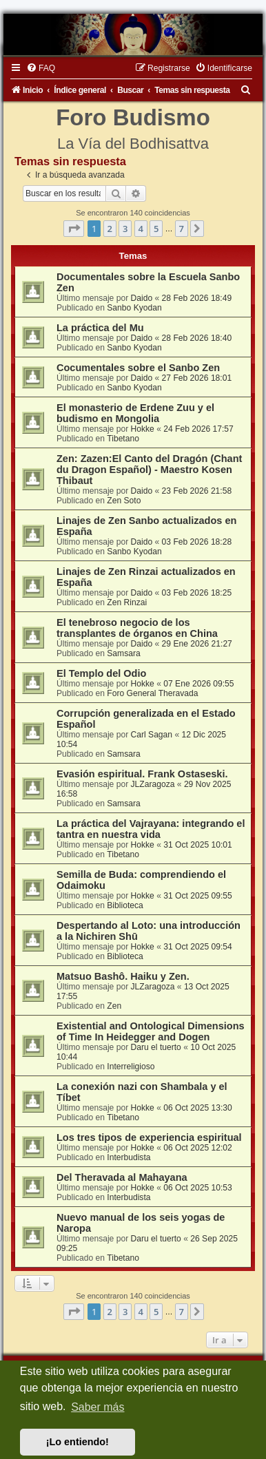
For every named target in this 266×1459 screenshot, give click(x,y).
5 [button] (156, 228)
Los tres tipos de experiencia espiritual (149, 1137)
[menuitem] (40, 68)
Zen (114, 1006)
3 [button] (125, 228)
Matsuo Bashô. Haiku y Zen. (123, 976)
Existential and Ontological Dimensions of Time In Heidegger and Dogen (151, 1031)
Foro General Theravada (152, 693)
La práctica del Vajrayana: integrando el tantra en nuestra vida (151, 829)
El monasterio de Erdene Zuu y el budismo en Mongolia (135, 413)
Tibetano (123, 438)
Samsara (123, 653)
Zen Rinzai (127, 602)
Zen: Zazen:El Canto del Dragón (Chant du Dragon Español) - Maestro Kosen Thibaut (149, 469)
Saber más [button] (97, 1407)
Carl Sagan (152, 734)
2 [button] (110, 228)
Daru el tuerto (156, 1047)
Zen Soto (124, 500)
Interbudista (128, 1157)
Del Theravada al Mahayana (122, 1177)
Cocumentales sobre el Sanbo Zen (138, 367)
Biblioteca (125, 905)
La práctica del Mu (100, 327)
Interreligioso (130, 1066)
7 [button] (181, 228)
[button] (73, 228)
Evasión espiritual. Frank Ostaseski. (142, 773)
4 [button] (141, 228)
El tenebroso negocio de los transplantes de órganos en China (137, 628)
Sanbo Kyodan (134, 308)
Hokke (142, 429)
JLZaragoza (153, 784)
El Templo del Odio (101, 673)
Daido (142, 298)
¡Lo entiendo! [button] (77, 1441)
